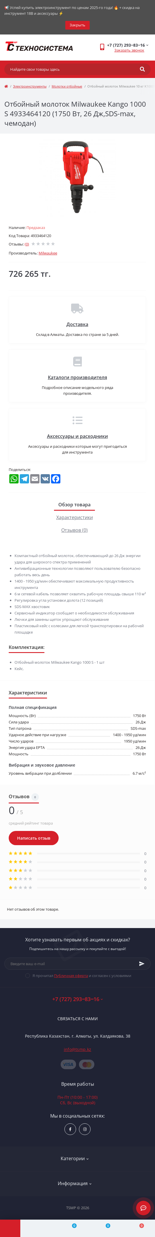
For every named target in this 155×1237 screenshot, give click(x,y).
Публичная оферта (71, 975)
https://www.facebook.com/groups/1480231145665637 (70, 1129)
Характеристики (74, 517)
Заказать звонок (129, 50)
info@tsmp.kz (77, 1049)
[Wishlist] (104, 1228)
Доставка (77, 324)
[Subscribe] (142, 964)
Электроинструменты (29, 86)
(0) (27, 244)
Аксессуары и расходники (77, 436)
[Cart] (138, 1228)
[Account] (37, 1228)
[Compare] (71, 1228)
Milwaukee (48, 253)
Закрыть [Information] (77, 25)
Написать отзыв (33, 838)
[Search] (142, 69)
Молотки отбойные (67, 86)
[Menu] (10, 1228)
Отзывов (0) (74, 530)
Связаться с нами (77, 1018)
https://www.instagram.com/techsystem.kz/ (84, 1129)
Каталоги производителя (77, 377)
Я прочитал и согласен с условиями (82, 975)
